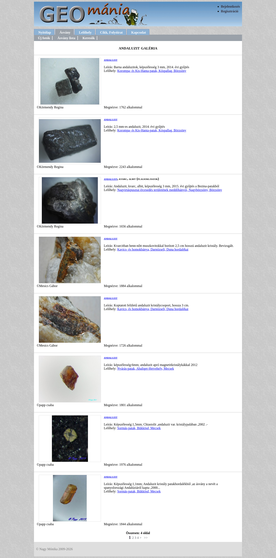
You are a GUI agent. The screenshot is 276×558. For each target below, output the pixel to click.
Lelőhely (85, 32)
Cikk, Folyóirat (111, 32)
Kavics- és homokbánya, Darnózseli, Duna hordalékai (152, 249)
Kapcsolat (138, 32)
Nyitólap (44, 32)
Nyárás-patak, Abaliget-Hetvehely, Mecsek (145, 368)
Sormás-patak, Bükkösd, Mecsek (139, 428)
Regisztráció (229, 11)
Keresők (89, 38)
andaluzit (110, 59)
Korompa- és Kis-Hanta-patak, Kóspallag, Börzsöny (151, 71)
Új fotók (44, 38)
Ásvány (65, 32)
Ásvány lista (66, 38)
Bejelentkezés (230, 6)
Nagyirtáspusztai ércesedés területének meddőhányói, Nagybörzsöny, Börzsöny (169, 190)
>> (146, 537)
